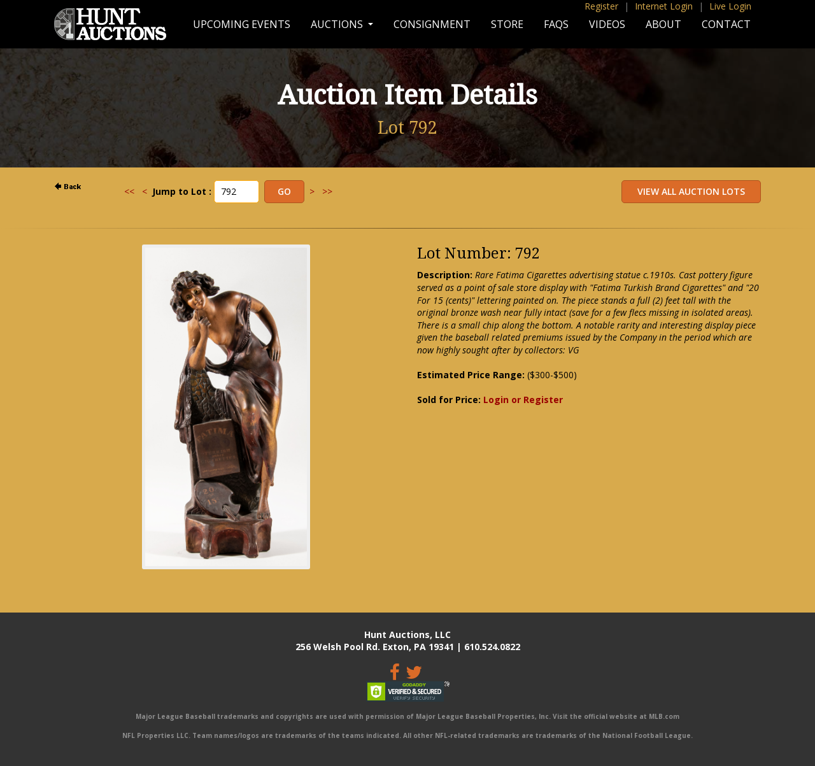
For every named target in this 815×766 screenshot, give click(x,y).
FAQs (556, 24)
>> (327, 191)
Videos (607, 24)
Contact (726, 24)
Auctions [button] (338, 24)
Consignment (432, 24)
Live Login (730, 6)
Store (507, 24)
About (663, 24)
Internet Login (664, 6)
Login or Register (523, 400)
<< (129, 191)
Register (601, 6)
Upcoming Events (241, 24)
